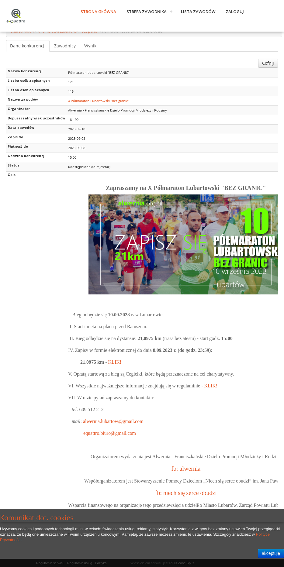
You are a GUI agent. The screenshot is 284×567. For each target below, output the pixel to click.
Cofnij (268, 63)
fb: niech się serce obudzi (186, 493)
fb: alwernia (185, 468)
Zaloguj (235, 11)
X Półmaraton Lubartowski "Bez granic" (98, 100)
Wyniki (91, 46)
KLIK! (115, 362)
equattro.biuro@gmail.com (109, 433)
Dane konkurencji (28, 46)
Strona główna (98, 11)
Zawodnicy (65, 46)
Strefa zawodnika (146, 11)
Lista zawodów (198, 11)
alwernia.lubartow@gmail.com (113, 421)
